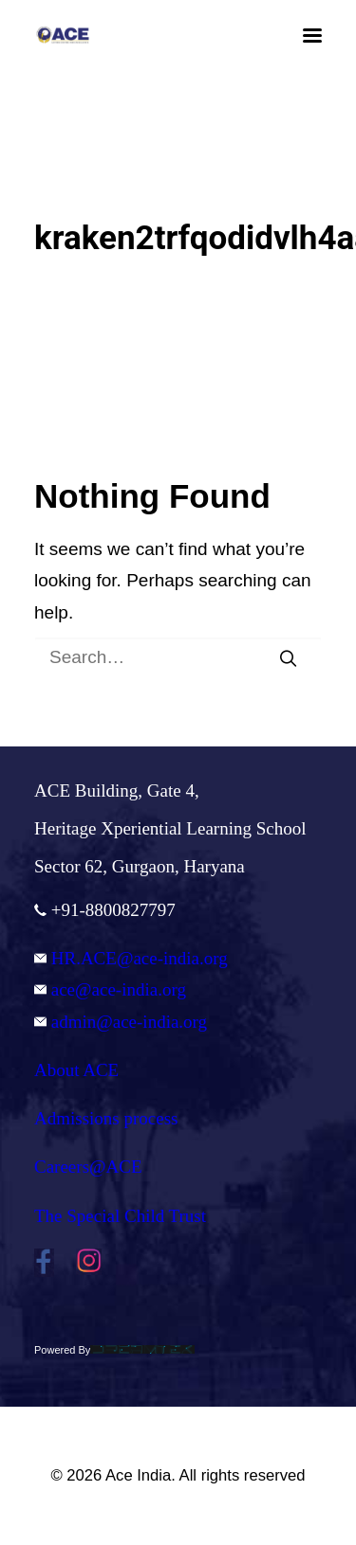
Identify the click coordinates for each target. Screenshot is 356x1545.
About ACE (76, 1070)
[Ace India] (62, 35)
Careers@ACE (88, 1167)
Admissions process (106, 1118)
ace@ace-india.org (110, 989)
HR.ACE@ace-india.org (131, 958)
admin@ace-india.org (120, 1022)
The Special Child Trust (120, 1216)
